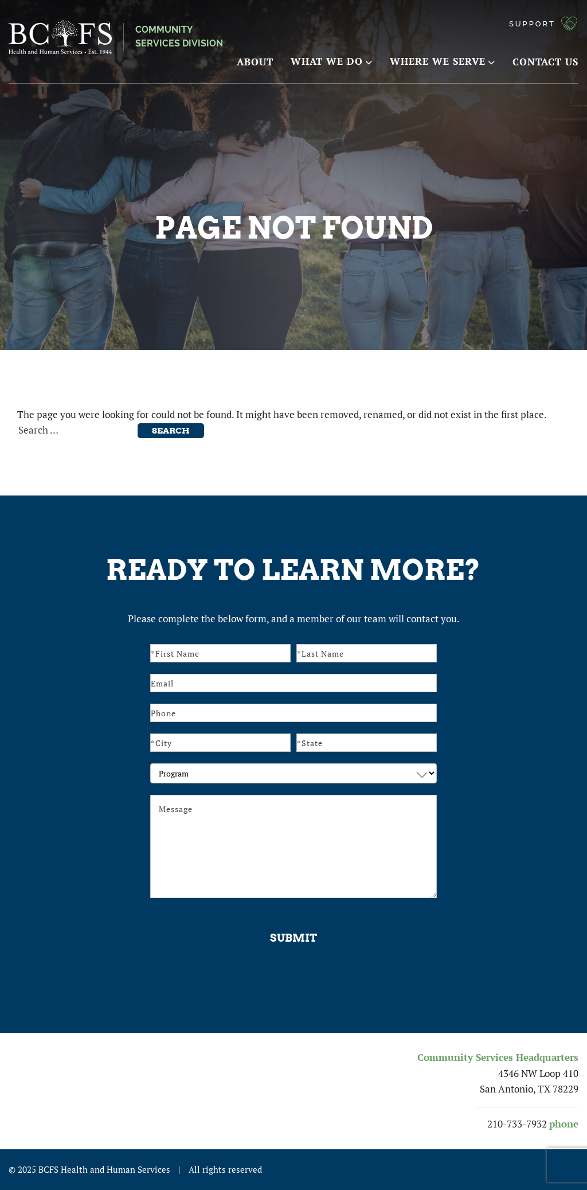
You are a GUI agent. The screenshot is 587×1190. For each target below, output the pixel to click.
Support (532, 23)
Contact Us (545, 61)
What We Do (332, 61)
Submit (293, 938)
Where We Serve (442, 61)
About (255, 61)
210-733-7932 (517, 1124)
